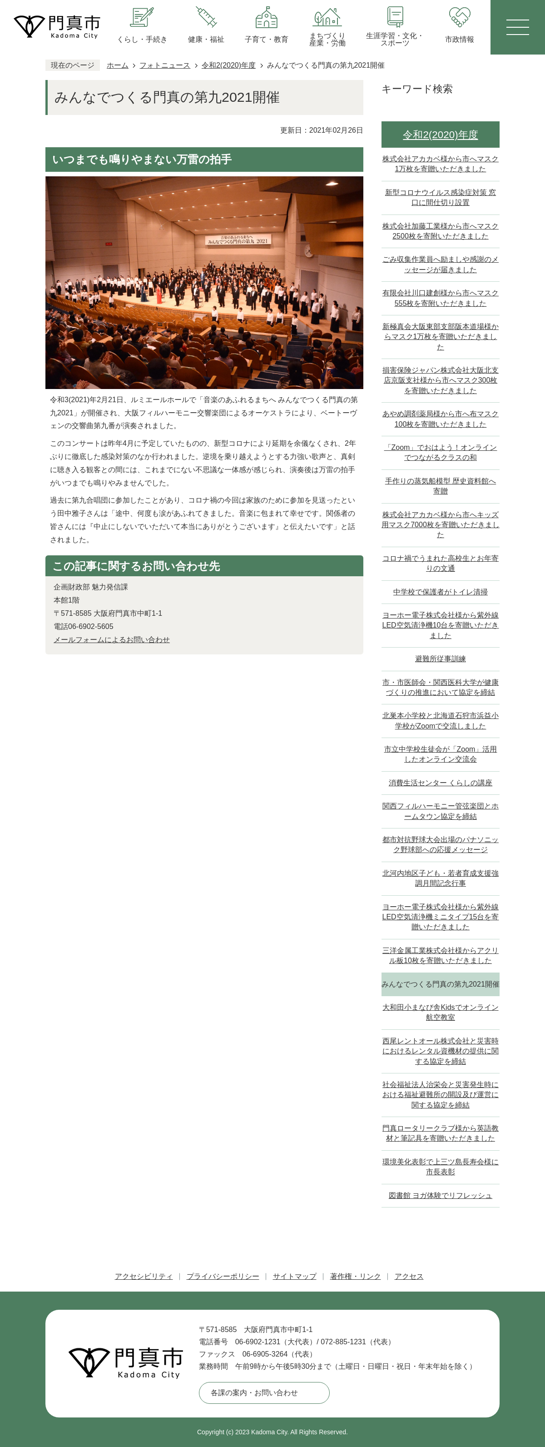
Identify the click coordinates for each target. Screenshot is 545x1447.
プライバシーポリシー (223, 1276)
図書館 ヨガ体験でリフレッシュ (440, 1195)
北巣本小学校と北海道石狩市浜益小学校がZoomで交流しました (440, 720)
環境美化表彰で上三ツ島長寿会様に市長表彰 (440, 1167)
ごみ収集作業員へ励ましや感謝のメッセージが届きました (440, 264)
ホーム (118, 65)
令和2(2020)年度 (229, 65)
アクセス (409, 1276)
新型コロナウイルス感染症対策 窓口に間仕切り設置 (440, 197)
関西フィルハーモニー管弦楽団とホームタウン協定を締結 (440, 811)
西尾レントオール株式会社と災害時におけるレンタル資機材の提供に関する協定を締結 (440, 1051)
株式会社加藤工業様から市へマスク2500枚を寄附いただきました (440, 231)
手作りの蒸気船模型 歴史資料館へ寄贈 (440, 486)
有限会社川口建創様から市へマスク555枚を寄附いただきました (440, 298)
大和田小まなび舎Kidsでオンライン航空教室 (440, 1012)
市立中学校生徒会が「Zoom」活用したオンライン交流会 (440, 754)
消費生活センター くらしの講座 (440, 783)
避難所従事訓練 (440, 659)
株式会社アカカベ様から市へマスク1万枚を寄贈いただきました (440, 164)
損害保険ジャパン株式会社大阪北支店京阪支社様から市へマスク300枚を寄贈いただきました (440, 380)
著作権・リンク (355, 1276)
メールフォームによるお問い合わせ (112, 640)
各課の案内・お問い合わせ (254, 1393)
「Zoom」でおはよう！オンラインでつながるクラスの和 (440, 452)
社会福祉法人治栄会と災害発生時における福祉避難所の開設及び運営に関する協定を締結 (440, 1095)
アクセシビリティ (144, 1276)
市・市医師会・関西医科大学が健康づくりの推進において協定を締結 (440, 687)
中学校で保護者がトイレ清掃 (440, 592)
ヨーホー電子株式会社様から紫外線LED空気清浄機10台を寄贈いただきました (440, 625)
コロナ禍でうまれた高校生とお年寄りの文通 (440, 563)
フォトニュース (164, 65)
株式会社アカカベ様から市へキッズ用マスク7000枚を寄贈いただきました (441, 525)
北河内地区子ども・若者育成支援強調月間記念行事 (440, 878)
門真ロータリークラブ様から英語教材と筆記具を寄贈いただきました (440, 1133)
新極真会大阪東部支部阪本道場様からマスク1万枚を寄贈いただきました (440, 337)
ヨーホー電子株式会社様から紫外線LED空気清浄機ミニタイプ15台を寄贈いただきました (440, 917)
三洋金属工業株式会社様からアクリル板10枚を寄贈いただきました (440, 955)
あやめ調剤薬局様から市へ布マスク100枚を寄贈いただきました (440, 419)
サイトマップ (295, 1276)
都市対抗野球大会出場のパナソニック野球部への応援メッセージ (440, 844)
